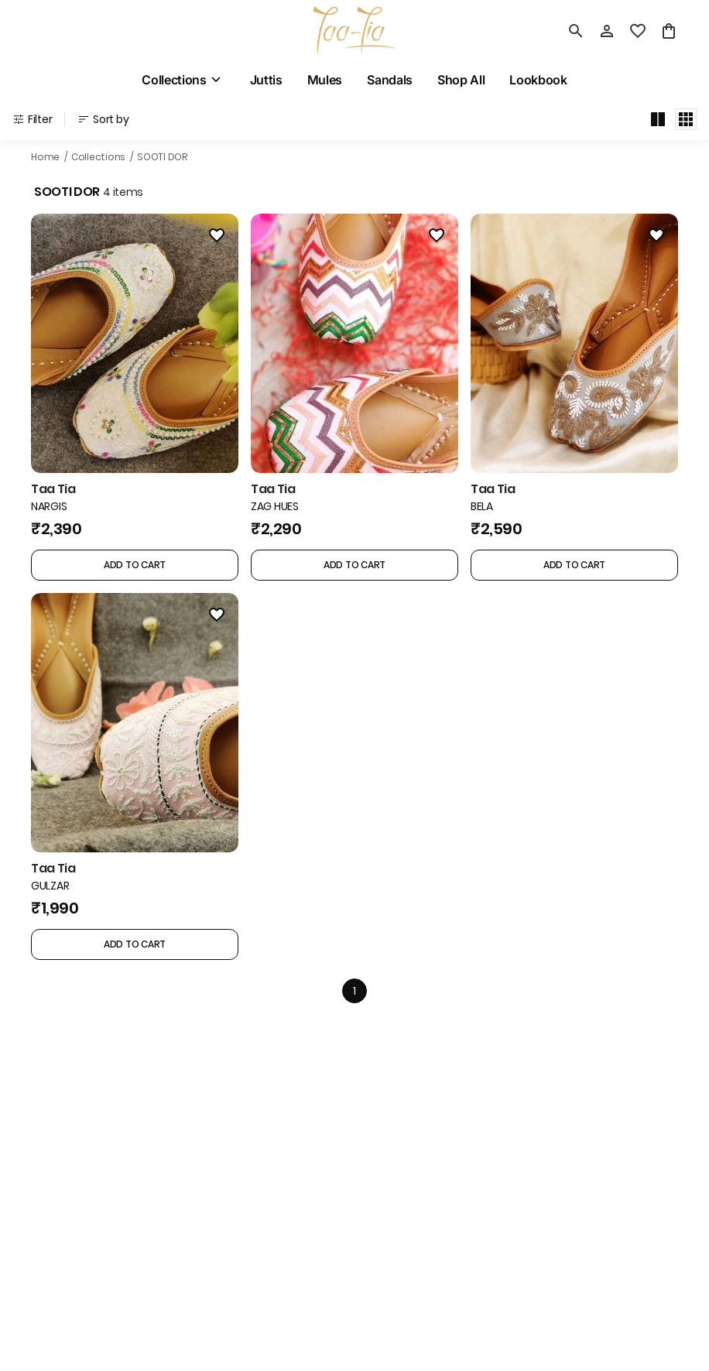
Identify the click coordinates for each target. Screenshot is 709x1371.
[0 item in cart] (668, 31)
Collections (98, 156)
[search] (576, 31)
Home (45, 156)
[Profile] (607, 31)
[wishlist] (638, 31)
